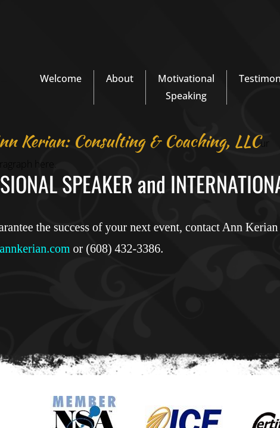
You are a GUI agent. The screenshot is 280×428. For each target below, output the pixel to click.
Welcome (61, 78)
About (119, 78)
